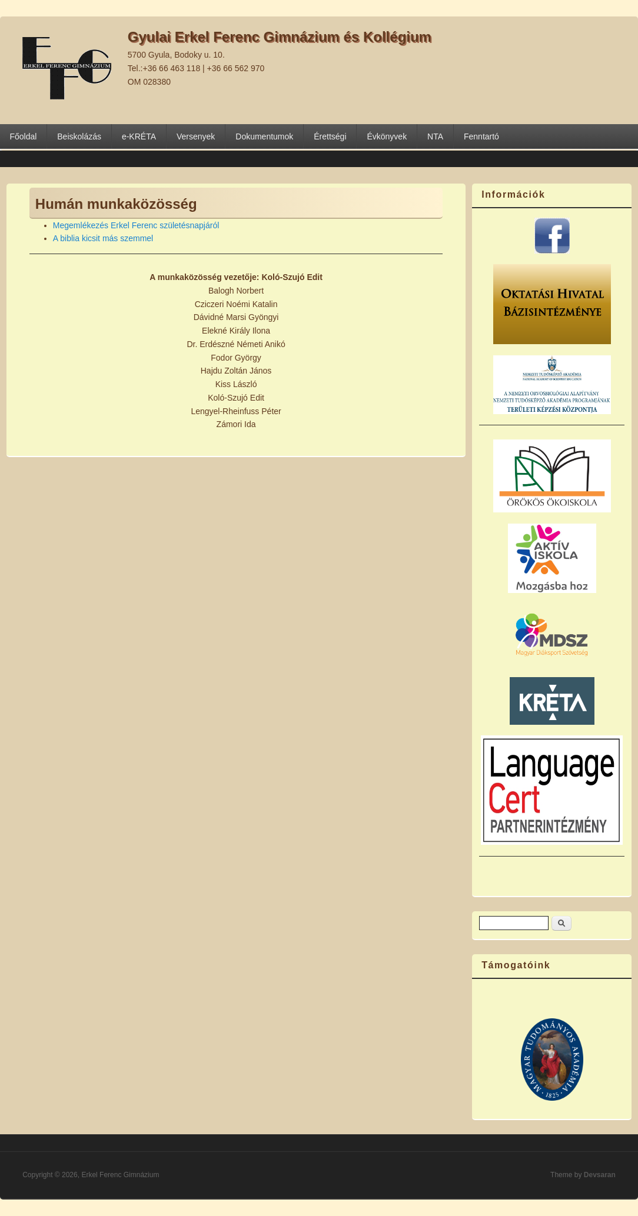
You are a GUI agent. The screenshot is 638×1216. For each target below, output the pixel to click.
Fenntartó (481, 136)
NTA (435, 136)
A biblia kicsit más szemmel (103, 238)
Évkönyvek (387, 136)
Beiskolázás (79, 136)
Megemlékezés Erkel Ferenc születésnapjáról (136, 225)
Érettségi (330, 136)
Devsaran (600, 1175)
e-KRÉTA (139, 136)
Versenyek (196, 136)
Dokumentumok (264, 136)
